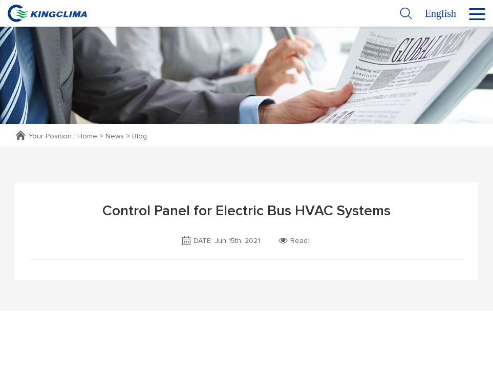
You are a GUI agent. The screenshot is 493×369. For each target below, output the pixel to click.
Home (87, 136)
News (114, 136)
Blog (139, 136)
